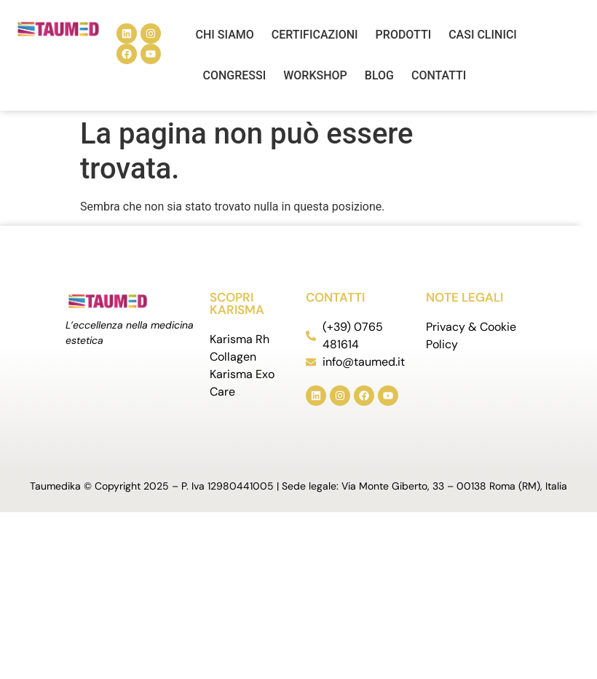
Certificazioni (315, 35)
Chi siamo (225, 35)
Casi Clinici (482, 35)
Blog (379, 75)
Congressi (234, 75)
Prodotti (404, 35)
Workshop (315, 75)
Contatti (438, 75)
